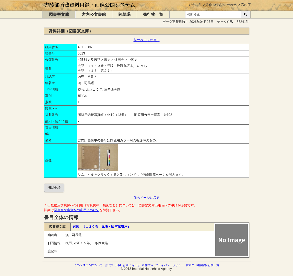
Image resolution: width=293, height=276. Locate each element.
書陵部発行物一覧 (207, 265)
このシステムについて (88, 265)
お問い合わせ (226, 4)
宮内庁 (246, 4)
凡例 (209, 4)
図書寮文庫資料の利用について (76, 210)
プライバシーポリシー (169, 265)
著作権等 (147, 265)
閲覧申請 (54, 187)
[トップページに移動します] (89, 8)
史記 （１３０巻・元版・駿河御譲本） (101, 226)
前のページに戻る (147, 40)
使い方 (196, 4)
